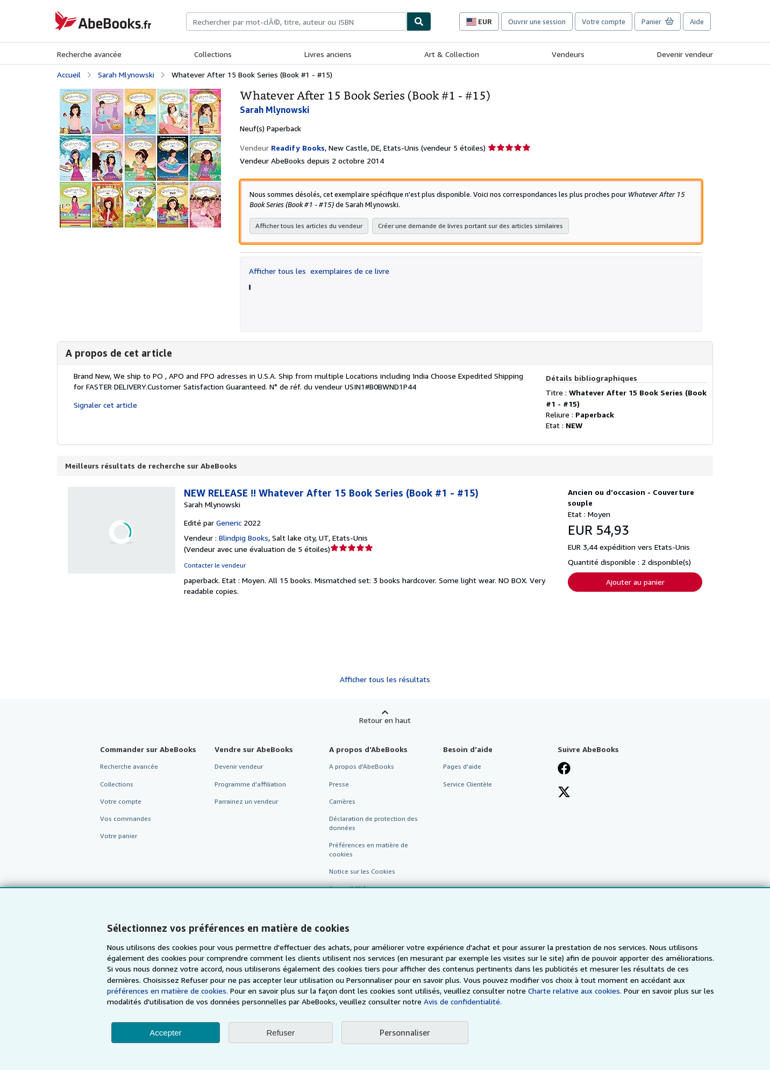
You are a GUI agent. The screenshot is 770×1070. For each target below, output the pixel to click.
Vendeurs (568, 54)
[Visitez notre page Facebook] (564, 770)
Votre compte (603, 21)
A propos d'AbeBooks (361, 767)
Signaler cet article (105, 405)
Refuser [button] (281, 1032)
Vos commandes (125, 820)
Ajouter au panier (635, 582)
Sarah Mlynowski (126, 74)
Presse (339, 785)
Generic (228, 523)
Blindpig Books (243, 538)
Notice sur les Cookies (362, 872)
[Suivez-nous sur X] (564, 794)
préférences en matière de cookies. (167, 990)
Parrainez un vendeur (246, 802)
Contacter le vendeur (215, 566)
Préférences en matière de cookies (368, 850)
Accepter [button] (165, 1032)
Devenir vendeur (685, 54)
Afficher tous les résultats (385, 680)
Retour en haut (385, 721)
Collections (213, 54)
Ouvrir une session (537, 21)
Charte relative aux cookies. (576, 990)
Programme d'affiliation (250, 785)
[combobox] (296, 21)
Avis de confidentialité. (463, 1001)
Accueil (69, 74)
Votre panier (118, 837)
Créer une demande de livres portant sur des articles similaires (470, 227)
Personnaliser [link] (405, 1032)
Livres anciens (328, 54)
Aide (697, 21)
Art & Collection (451, 54)
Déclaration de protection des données (373, 824)
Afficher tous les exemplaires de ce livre (319, 272)
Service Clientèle (467, 785)
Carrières (342, 802)
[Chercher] (419, 21)
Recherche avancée (89, 54)
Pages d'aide (462, 767)
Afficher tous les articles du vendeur (308, 227)
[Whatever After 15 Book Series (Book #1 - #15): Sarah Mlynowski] (140, 93)
